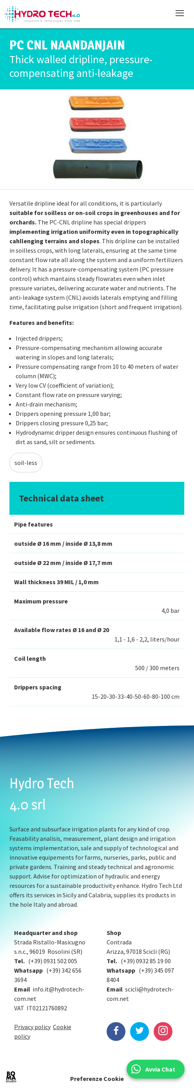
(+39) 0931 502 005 (52, 961)
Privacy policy (32, 1027)
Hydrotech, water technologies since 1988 (42, 14)
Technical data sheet (61, 498)
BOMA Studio (11, 1077)
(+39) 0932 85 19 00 (146, 961)
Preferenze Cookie (97, 1079)
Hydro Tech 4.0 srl (41, 794)
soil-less (26, 463)
